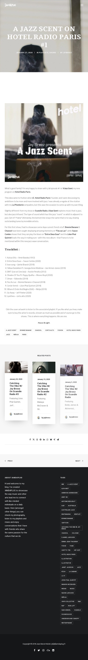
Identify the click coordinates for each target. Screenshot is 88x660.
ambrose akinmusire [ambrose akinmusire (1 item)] (70, 493)
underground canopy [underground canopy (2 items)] (70, 619)
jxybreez (67, 52)
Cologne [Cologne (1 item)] (75, 533)
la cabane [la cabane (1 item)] (73, 571)
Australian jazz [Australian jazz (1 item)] (68, 510)
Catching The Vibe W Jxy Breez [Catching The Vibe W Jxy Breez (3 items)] (71, 528)
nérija (16, 334)
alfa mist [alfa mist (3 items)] (65, 488)
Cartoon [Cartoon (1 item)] (65, 523)
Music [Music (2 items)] (72, 589)
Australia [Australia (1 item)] (72, 506)
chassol (38, 330)
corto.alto (49, 330)
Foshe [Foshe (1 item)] (64, 546)
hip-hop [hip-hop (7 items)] (77, 550)
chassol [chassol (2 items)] (65, 533)
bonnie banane (25, 330)
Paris (24, 334)
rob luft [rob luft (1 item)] (71, 606)
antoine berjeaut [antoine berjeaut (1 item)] (68, 501)
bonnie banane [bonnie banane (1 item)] (67, 518)
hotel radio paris (74, 330)
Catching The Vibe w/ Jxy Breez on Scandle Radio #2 (43, 398)
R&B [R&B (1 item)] (79, 601)
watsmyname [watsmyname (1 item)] (67, 623)
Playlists (43, 52)
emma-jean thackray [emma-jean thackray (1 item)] (70, 542)
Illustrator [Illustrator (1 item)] (66, 563)
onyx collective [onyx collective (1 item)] (68, 601)
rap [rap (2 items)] (63, 606)
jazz (8, 334)
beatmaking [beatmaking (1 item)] (66, 514)
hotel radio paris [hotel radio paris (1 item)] (68, 554)
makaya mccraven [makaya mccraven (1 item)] (68, 584)
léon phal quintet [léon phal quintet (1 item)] (69, 580)
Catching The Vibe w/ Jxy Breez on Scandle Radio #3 (16, 392)
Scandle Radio (41, 210)
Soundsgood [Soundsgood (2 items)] (67, 614)
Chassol (8, 230)
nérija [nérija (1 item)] (64, 597)
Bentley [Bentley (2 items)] (77, 514)
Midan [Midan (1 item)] (64, 589)
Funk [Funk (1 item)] (72, 546)
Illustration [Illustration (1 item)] (67, 559)
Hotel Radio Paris (22, 191)
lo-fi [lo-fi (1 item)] (63, 576)
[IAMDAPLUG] (10, 5)
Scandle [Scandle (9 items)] (77, 610)
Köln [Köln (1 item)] (63, 571)
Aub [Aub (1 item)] (63, 506)
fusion (60, 330)
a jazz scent (11, 330)
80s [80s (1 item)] (63, 484)
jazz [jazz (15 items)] (79, 567)
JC (33, 197)
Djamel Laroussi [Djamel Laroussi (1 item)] (68, 537)
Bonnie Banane (71, 227)
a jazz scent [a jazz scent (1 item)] (73, 484)
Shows (52, 52)
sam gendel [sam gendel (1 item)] (66, 610)
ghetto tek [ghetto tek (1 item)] (66, 550)
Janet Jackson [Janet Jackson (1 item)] (67, 567)
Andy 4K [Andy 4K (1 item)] (65, 497)
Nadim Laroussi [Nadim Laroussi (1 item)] (68, 593)
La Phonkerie (18, 204)
